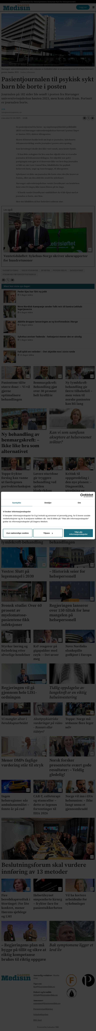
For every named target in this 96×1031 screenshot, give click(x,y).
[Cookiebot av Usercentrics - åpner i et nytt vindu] (82, 495)
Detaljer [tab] (48, 503)
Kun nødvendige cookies (17, 533)
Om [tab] (79, 503)
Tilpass (48, 533)
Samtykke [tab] (16, 503)
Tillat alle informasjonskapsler (78, 533)
